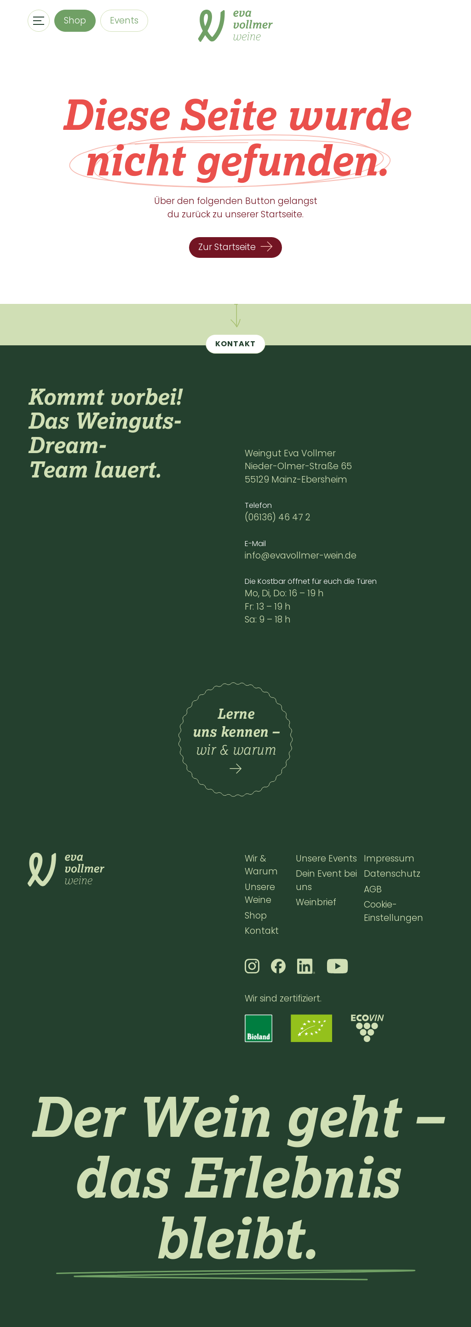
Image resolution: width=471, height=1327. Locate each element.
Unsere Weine (260, 894)
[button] (39, 21)
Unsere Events (326, 858)
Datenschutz (392, 873)
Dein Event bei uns (326, 880)
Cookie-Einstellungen (393, 911)
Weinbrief (316, 902)
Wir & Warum (261, 865)
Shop (75, 20)
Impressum (389, 858)
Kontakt (262, 931)
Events (124, 20)
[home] (235, 26)
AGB (373, 889)
